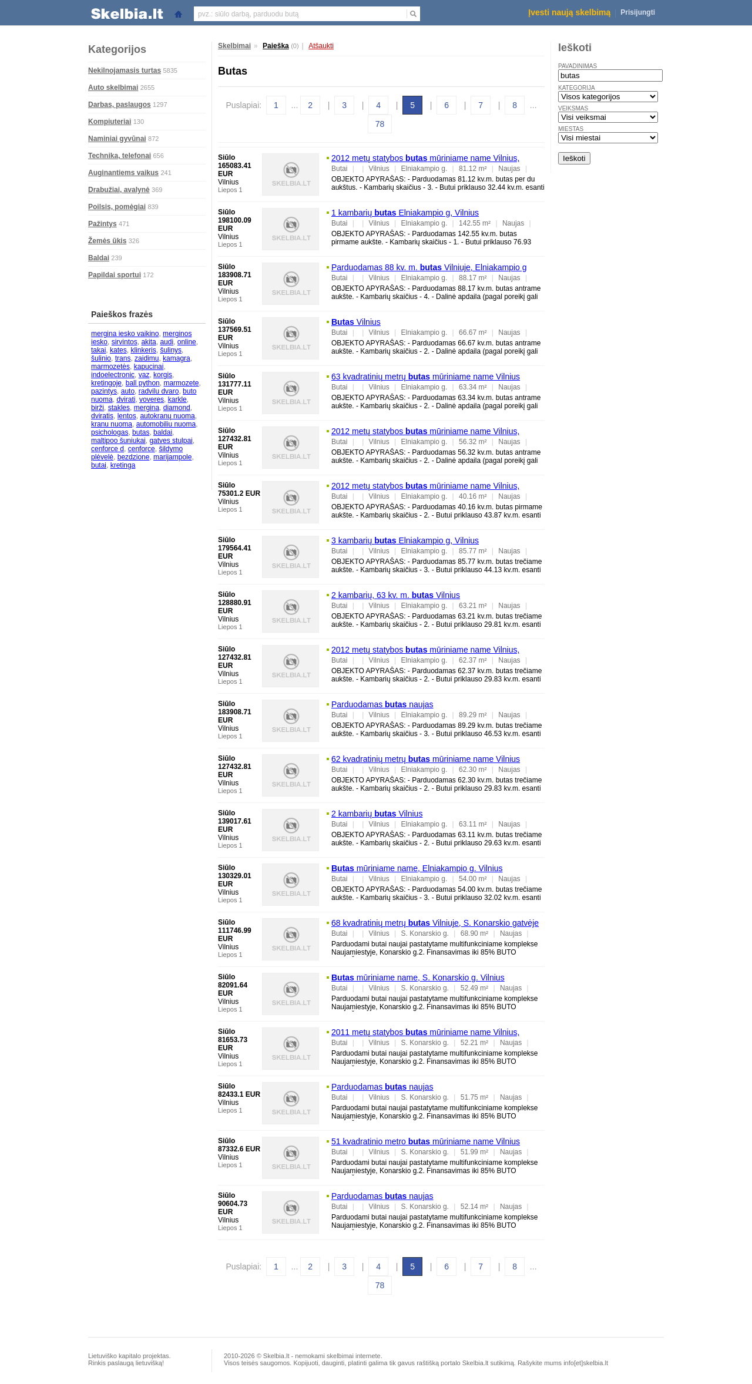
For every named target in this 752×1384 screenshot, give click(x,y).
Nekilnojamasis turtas (124, 70)
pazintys (104, 391)
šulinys (171, 350)
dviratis (102, 416)
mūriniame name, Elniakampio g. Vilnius (417, 868)
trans (123, 358)
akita (148, 342)
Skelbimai (234, 46)
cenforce (141, 449)
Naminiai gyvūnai (117, 139)
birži (97, 408)
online (186, 342)
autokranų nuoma (167, 416)
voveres (151, 399)
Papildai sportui (114, 275)
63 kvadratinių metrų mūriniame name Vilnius (425, 376)
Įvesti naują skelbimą (569, 12)
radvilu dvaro (159, 391)
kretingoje (106, 383)
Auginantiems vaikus (123, 173)
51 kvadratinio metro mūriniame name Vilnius (425, 1141)
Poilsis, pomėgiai (117, 207)
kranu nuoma (111, 424)
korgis (162, 375)
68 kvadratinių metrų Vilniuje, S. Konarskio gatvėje (435, 923)
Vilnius (356, 322)
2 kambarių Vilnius (376, 813)
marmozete (181, 383)
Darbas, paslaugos (119, 104)
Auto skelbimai (113, 87)
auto (128, 391)
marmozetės (110, 366)
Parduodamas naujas (382, 704)
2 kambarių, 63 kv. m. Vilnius (395, 595)
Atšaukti (321, 46)
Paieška (276, 46)
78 (380, 124)
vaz (144, 375)
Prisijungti (637, 12)
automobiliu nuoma (166, 424)
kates (118, 350)
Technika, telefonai (119, 156)
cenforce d (107, 449)
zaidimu (147, 358)
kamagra (176, 358)
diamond (176, 408)
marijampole (172, 457)
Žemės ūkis (107, 241)
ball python (143, 383)
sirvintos (124, 342)
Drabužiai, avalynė (119, 190)
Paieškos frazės (122, 314)
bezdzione (134, 457)
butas (140, 432)
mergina (146, 408)
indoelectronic (113, 375)
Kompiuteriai (109, 121)
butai (98, 465)
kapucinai (149, 366)
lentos (127, 416)
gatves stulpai (170, 440)
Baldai (98, 258)
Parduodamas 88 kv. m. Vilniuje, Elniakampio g (429, 267)
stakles (119, 408)
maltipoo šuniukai (118, 440)
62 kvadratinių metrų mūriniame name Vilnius (425, 759)
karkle (177, 399)
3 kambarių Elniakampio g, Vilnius (405, 540)
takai (98, 350)
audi (166, 342)
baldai (162, 432)
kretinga (123, 465)
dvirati (125, 399)
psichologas (109, 432)
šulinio (101, 358)
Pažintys (102, 224)
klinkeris (143, 350)
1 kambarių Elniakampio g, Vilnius (405, 212)
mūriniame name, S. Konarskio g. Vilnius (418, 977)
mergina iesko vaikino (125, 334)
